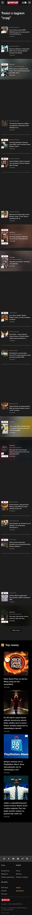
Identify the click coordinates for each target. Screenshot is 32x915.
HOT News (4, 888)
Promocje (4, 894)
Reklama (19, 874)
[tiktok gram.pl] (4, 859)
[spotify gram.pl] (18, 859)
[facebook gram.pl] (9, 859)
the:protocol (20, 891)
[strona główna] (13, 2)
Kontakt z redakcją (22, 877)
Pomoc (18, 871)
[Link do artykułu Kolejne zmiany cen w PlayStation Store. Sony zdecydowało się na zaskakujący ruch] (16, 754)
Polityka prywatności (7, 877)
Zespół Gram (5, 871)
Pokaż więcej (16, 630)
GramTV (3, 891)
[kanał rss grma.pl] (27, 859)
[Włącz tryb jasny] (24, 2)
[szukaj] (2, 2)
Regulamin (4, 874)
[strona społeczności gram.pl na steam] (23, 859)
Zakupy (18, 888)
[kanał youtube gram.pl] (13, 859)
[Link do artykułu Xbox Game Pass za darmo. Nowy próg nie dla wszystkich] (16, 670)
